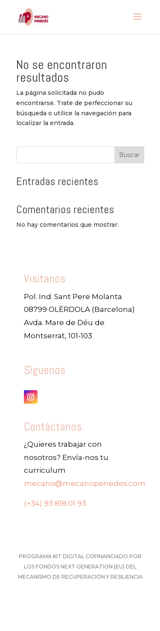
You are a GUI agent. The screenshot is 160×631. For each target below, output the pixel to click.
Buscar (129, 155)
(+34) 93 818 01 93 (55, 503)
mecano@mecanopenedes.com (84, 483)
